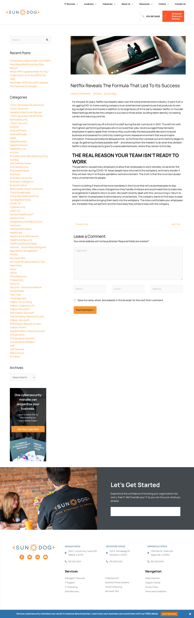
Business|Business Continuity (26, 189)
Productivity (16, 280)
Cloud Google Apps (20, 192)
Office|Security (18, 276)
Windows (15, 356)
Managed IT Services (75, 578)
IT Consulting (71, 586)
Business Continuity (21, 178)
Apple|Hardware (18, 145)
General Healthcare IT (22, 214)
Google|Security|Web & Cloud (26, 221)
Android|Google (18, 134)
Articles (14, 152)
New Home (16, 265)
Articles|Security (19, 167)
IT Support (70, 582)
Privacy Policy (151, 586)
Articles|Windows (19, 170)
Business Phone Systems (117, 582)
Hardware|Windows (20, 229)
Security (14, 283)
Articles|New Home (20, 163)
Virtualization (17, 334)
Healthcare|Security (21, 240)
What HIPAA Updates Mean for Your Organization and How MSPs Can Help (29, 75)
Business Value (18, 185)
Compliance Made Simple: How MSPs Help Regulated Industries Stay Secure (30, 64)
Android (14, 127)
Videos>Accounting (21, 302)
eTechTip (15, 210)
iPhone (14, 254)
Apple (13, 137)
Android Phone (18, 130)
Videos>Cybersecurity (22, 305)
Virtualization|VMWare (22, 342)
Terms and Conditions (155, 591)
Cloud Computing (113, 586)
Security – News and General (26, 287)
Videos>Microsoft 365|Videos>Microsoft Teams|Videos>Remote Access (27, 312)
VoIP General (17, 349)
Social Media (17, 291)
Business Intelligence (22, 181)
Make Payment (152, 578)
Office (13, 272)
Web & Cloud (17, 353)
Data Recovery (72, 591)
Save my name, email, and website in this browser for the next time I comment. (121, 300)
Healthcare (16, 232)
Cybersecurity (17, 207)
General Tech (17, 218)
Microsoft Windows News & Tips (27, 261)
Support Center (153, 582)
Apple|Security (18, 148)
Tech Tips (15, 294)
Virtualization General (22, 338)
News (13, 269)
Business (15, 174)
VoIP (12, 345)
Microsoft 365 (17, 258)
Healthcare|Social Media (23, 243)
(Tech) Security (18, 123)
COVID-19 (15, 203)
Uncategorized (18, 298)
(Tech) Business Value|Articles (27, 105)
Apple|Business (18, 141)
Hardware (15, 225)
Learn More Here (169, 614)
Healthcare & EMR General (24, 236)
